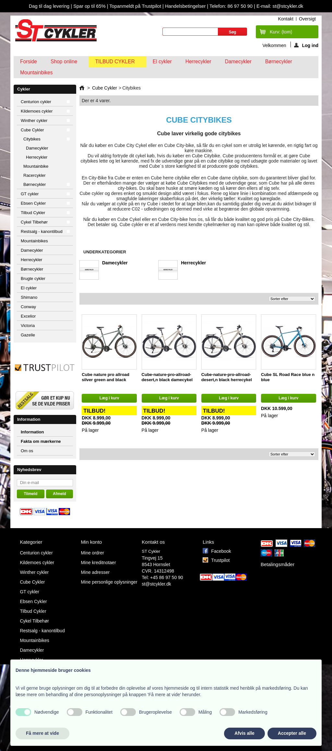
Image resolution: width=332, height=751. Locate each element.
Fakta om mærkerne (41, 441)
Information (29, 419)
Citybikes (32, 139)
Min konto (91, 542)
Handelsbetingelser (185, 6)
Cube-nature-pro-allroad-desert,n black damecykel (167, 377)
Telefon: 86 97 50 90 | (232, 6)
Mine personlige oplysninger (109, 582)
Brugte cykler (33, 278)
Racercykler (34, 175)
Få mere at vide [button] (42, 733)
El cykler (162, 61)
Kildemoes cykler (37, 111)
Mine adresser (95, 572)
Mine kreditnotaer (98, 562)
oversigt (307, 18)
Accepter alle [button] (292, 733)
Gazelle (28, 335)
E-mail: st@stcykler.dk (279, 6)
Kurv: (281, 31)
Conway (28, 306)
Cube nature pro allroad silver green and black (105, 377)
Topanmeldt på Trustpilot (135, 6)
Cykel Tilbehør (34, 222)
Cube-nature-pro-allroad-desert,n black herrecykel (226, 377)
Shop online (64, 63)
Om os (27, 450)
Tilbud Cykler (116, 63)
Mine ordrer (92, 552)
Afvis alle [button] (244, 733)
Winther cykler (34, 120)
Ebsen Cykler (33, 203)
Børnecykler (278, 61)
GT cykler (30, 193)
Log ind (306, 45)
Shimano (29, 297)
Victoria (28, 325)
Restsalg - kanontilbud (42, 231)
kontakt (285, 18)
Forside (28, 61)
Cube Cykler (32, 129)
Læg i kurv (109, 398)
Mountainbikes (36, 72)
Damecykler (238, 61)
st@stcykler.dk (156, 584)
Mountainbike (35, 166)
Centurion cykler (36, 101)
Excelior (28, 316)
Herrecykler (198, 61)
